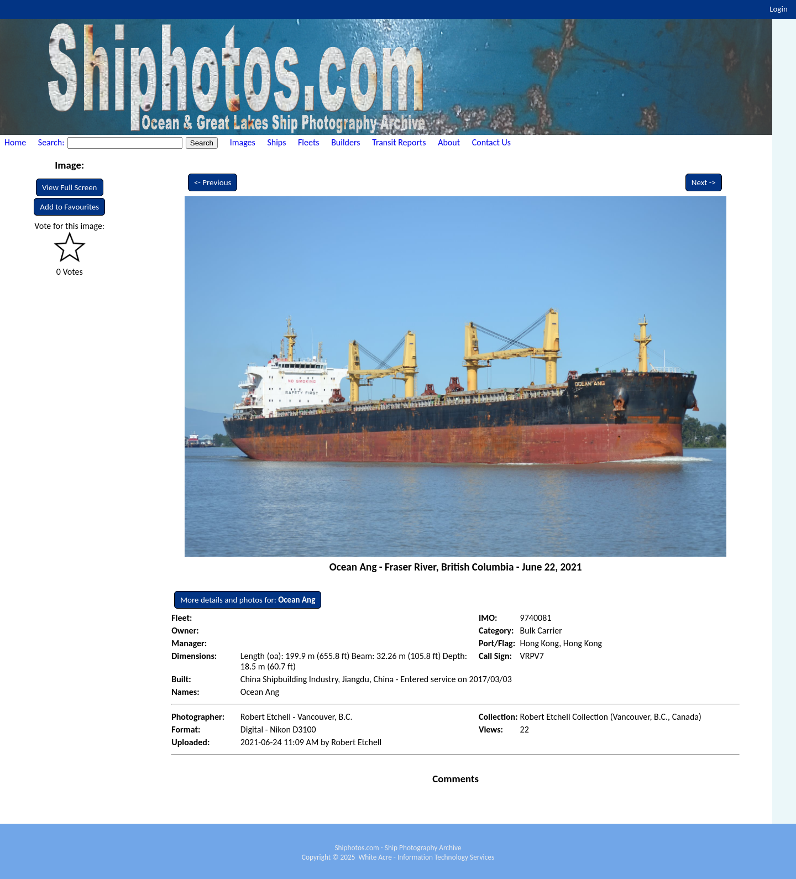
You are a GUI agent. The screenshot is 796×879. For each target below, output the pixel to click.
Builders (345, 142)
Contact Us (491, 142)
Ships (276, 142)
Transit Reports (399, 142)
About (449, 142)
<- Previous (213, 182)
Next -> (704, 182)
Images (242, 142)
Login (778, 9)
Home (15, 142)
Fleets (308, 142)
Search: (52, 142)
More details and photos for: (247, 600)
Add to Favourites (69, 207)
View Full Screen (69, 187)
